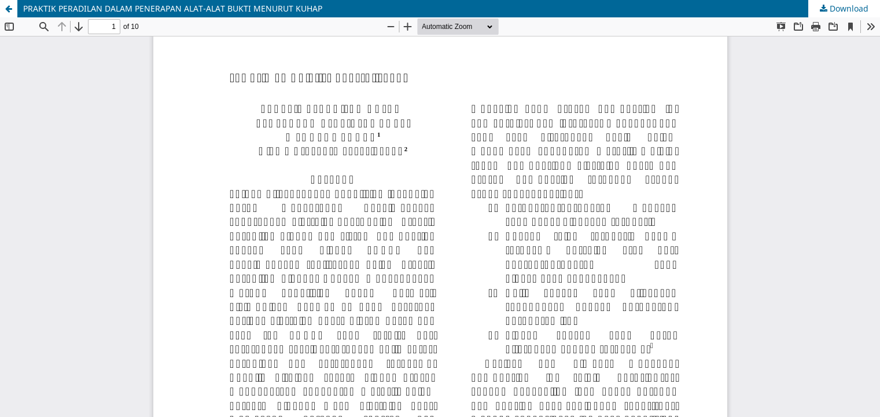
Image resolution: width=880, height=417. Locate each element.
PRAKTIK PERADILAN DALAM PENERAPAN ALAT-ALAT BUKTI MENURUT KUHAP (172, 8)
